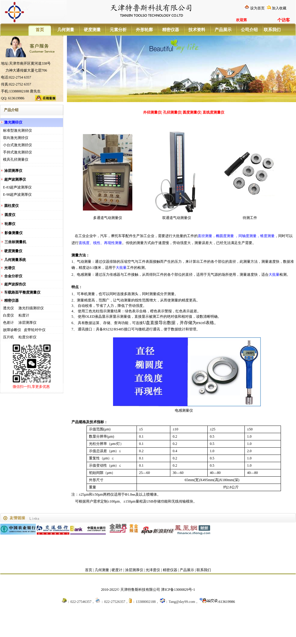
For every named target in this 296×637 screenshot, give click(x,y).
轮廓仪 (10, 224)
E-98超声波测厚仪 (17, 194)
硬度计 (117, 570)
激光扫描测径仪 (31, 308)
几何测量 (65, 29)
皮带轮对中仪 (35, 330)
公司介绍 (249, 29)
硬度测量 (92, 29)
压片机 (8, 337)
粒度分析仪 (27, 337)
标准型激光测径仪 (17, 130)
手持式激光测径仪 (17, 152)
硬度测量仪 (13, 251)
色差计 (8, 322)
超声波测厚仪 (15, 179)
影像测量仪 (14, 233)
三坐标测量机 (15, 242)
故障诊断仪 (12, 330)
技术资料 (196, 29)
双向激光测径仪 (15, 138)
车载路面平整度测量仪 (22, 292)
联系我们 (272, 29)
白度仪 (8, 315)
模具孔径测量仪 (15, 159)
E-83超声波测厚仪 (17, 187)
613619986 (227, 602)
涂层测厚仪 (13, 171)
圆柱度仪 (11, 206)
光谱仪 (9, 268)
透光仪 (8, 308)
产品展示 (223, 29)
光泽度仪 (153, 570)
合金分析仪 (13, 276)
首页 (40, 29)
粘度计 (23, 315)
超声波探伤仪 (15, 284)
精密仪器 (170, 29)
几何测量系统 (15, 260)
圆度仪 (10, 215)
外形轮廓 (144, 29)
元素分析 (118, 29)
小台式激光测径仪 (17, 145)
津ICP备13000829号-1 (178, 589)
